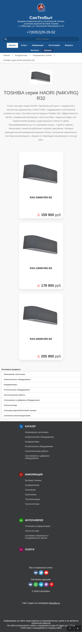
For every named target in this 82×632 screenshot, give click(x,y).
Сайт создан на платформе (41, 603)
